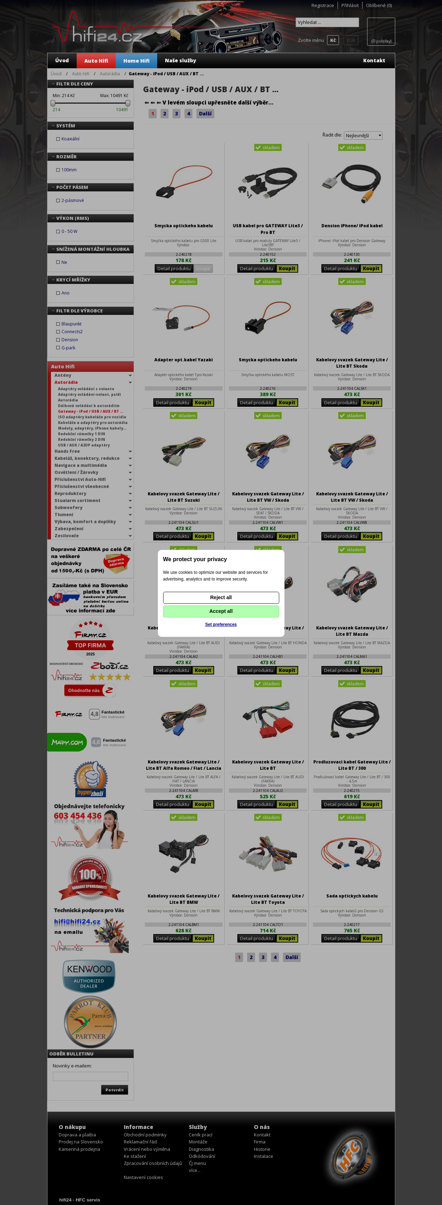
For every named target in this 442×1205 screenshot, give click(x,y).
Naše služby (180, 60)
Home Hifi (136, 60)
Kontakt (374, 60)
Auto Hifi (96, 60)
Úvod (62, 60)
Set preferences (221, 624)
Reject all (221, 597)
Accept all (220, 611)
